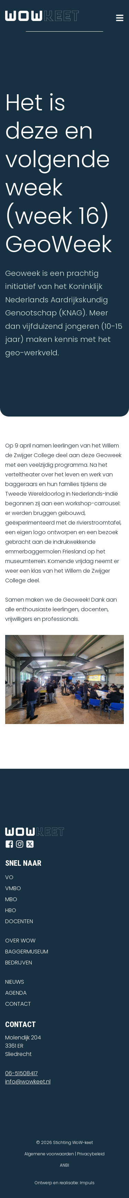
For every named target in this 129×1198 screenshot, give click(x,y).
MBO (11, 899)
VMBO (13, 888)
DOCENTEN (19, 921)
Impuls (87, 1183)
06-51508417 (21, 1073)
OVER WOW (20, 941)
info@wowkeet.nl (28, 1082)
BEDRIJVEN (18, 963)
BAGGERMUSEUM (26, 952)
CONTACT (18, 1004)
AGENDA (15, 993)
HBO (10, 910)
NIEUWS (14, 982)
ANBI (64, 1165)
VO (9, 877)
